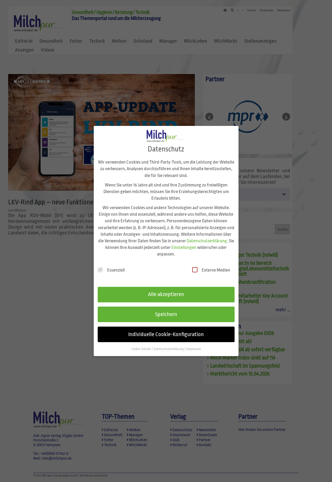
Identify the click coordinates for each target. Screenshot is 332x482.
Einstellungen (183, 242)
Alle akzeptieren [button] (166, 290)
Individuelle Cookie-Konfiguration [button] (166, 329)
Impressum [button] (193, 344)
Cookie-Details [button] (141, 344)
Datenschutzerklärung (207, 236)
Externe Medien (211, 265)
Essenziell (111, 265)
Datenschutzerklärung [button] (169, 344)
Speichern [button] (166, 310)
